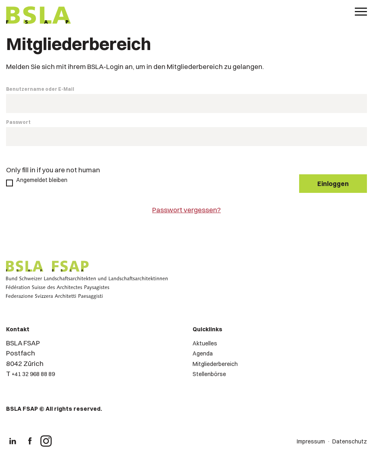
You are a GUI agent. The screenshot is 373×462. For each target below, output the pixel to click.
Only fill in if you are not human (53, 169)
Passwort (18, 122)
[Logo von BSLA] (38, 16)
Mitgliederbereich (215, 364)
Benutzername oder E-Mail (40, 89)
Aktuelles (205, 343)
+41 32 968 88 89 (33, 374)
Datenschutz (349, 441)
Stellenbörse (209, 374)
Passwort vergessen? (186, 209)
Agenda (203, 353)
